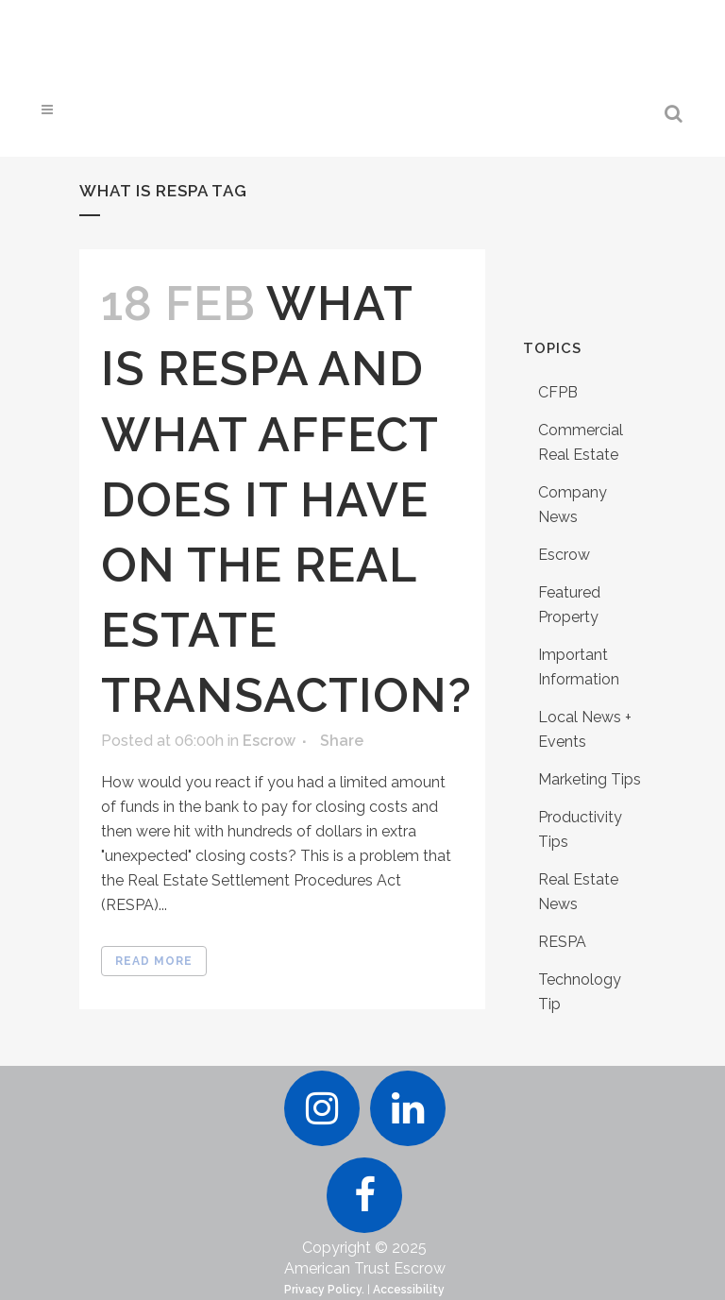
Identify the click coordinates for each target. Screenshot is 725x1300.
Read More (154, 961)
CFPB (558, 392)
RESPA (562, 942)
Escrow (269, 741)
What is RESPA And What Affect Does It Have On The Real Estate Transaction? (286, 499)
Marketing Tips (589, 779)
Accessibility (409, 1289)
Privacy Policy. (324, 1289)
